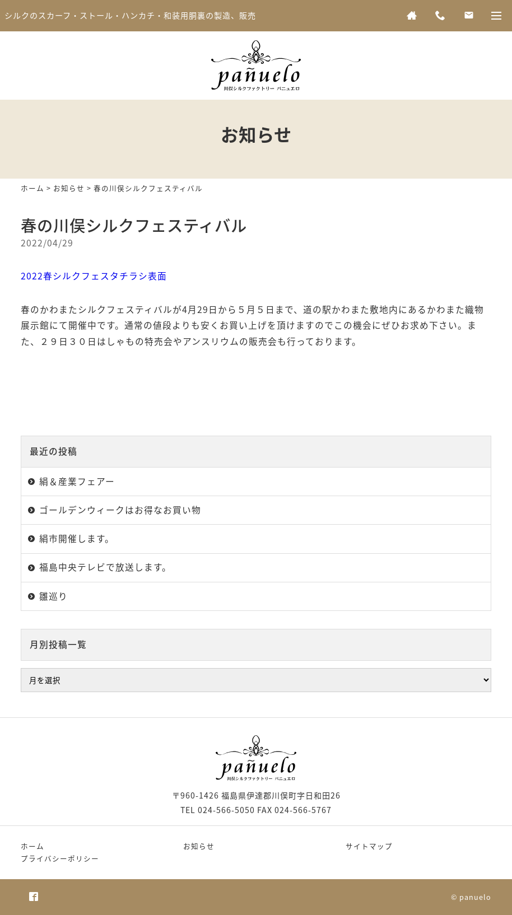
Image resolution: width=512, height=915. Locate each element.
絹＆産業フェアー (77, 481)
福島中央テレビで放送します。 (105, 567)
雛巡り (53, 596)
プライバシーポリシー (60, 858)
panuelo (475, 896)
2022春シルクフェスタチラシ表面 (94, 275)
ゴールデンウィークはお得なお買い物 (120, 509)
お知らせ (69, 188)
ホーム (32, 188)
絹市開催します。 (76, 538)
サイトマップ (369, 846)
